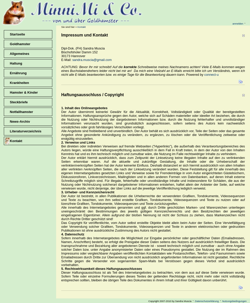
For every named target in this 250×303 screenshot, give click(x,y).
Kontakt (81, 27)
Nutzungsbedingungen (234, 301)
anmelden (237, 23)
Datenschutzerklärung (207, 301)
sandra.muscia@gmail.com (92, 60)
